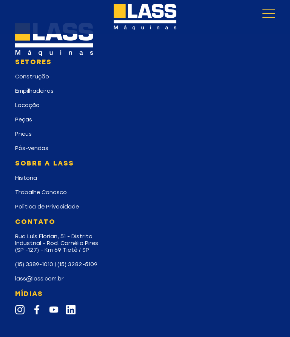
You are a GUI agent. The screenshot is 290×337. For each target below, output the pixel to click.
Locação (27, 105)
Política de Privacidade (47, 206)
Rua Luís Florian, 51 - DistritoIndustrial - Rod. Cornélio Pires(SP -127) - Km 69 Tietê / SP (56, 243)
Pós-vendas (31, 148)
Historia (26, 178)
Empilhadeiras (34, 90)
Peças (23, 119)
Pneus (23, 133)
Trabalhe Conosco (41, 192)
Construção (32, 76)
